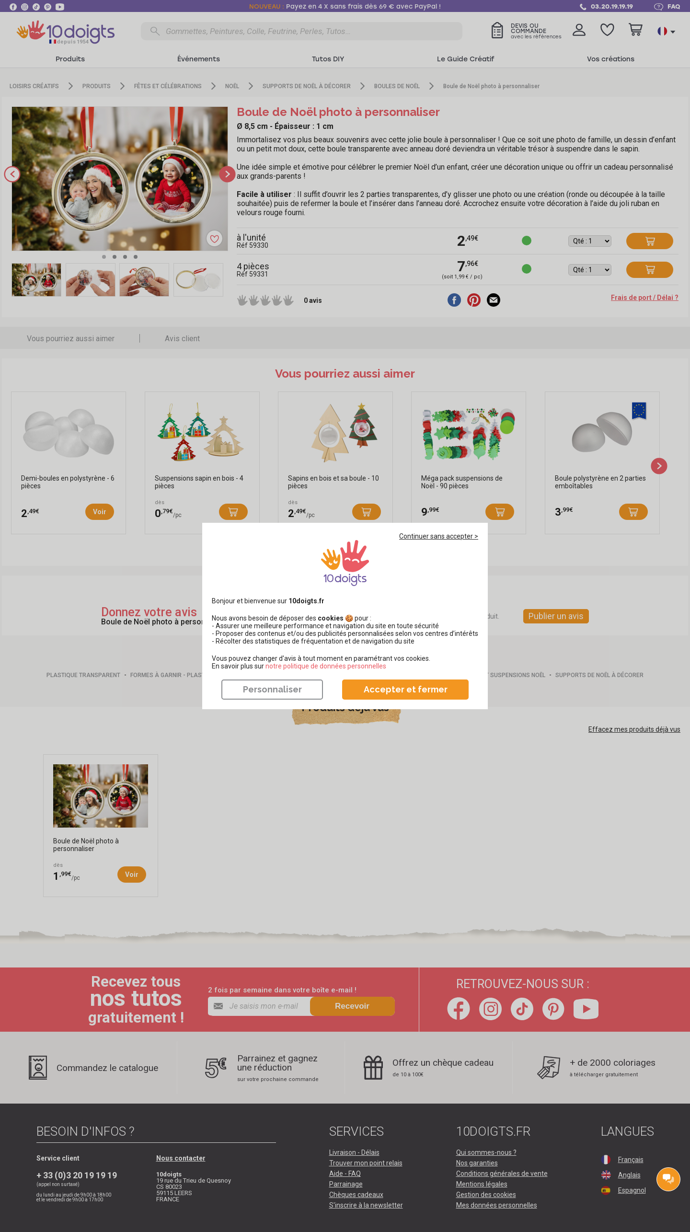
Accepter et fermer (406, 689)
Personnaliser (272, 689)
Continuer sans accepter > (438, 536)
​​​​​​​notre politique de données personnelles (325, 666)
